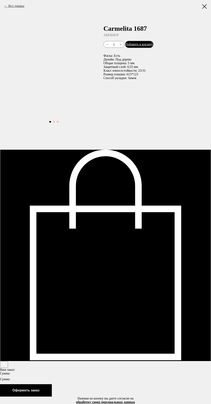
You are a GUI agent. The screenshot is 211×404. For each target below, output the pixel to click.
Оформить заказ (25, 390)
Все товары (16, 6)
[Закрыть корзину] (4, 364)
